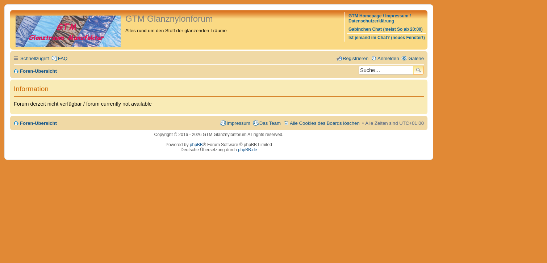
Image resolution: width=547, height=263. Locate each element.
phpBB (196, 144)
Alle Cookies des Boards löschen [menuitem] (325, 123)
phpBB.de (247, 149)
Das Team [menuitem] (270, 123)
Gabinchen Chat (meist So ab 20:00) (385, 29)
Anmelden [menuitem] (388, 58)
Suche (418, 70)
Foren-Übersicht (38, 123)
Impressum (238, 123)
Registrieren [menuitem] (355, 58)
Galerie (416, 58)
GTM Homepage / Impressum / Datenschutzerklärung (379, 18)
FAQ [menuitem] (62, 58)
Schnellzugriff (34, 58)
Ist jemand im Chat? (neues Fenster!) (386, 37)
